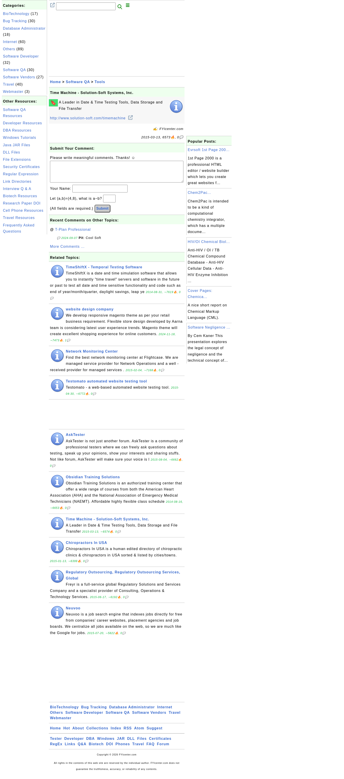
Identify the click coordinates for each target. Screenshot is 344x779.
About (78, 733)
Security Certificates (21, 167)
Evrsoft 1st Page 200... (209, 150)
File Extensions (17, 159)
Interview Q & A (17, 189)
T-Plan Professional (73, 234)
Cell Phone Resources (23, 210)
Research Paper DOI (22, 203)
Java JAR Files (16, 145)
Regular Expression (21, 174)
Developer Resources (22, 123)
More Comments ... (67, 251)
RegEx (56, 748)
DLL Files (11, 152)
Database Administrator (24, 28)
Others (9, 49)
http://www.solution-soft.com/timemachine (91, 118)
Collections (97, 733)
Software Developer (21, 56)
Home (55, 82)
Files (142, 743)
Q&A (82, 748)
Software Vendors (19, 77)
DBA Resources (17, 130)
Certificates (160, 743)
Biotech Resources (20, 196)
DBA (90, 743)
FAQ (151, 748)
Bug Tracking (15, 21)
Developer (74, 743)
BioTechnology (16, 14)
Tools (100, 82)
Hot (66, 733)
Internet (10, 42)
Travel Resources (19, 218)
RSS (128, 733)
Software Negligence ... (209, 327)
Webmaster (13, 92)
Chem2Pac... (199, 193)
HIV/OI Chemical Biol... (209, 242)
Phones (123, 748)
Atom (139, 733)
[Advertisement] (24, 303)
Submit (102, 213)
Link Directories (17, 181)
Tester (56, 743)
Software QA (14, 70)
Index (116, 733)
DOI (109, 748)
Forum (163, 748)
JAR (121, 743)
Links (70, 748)
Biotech (96, 748)
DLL (131, 743)
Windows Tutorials (19, 137)
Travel (8, 84)
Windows (105, 743)
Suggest (154, 733)
